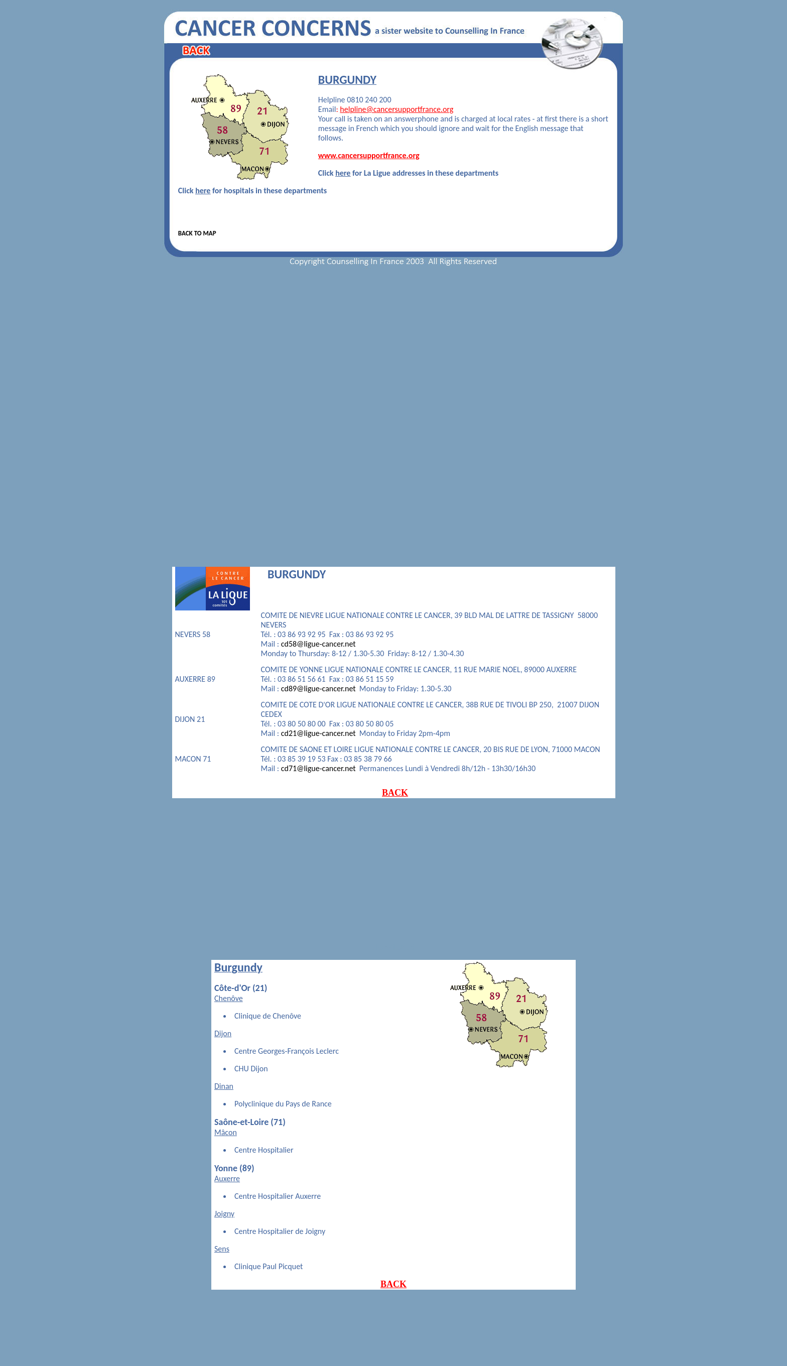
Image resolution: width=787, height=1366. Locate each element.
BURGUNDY (297, 574)
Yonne (225, 1168)
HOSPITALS (393, 947)
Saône (225, 1122)
